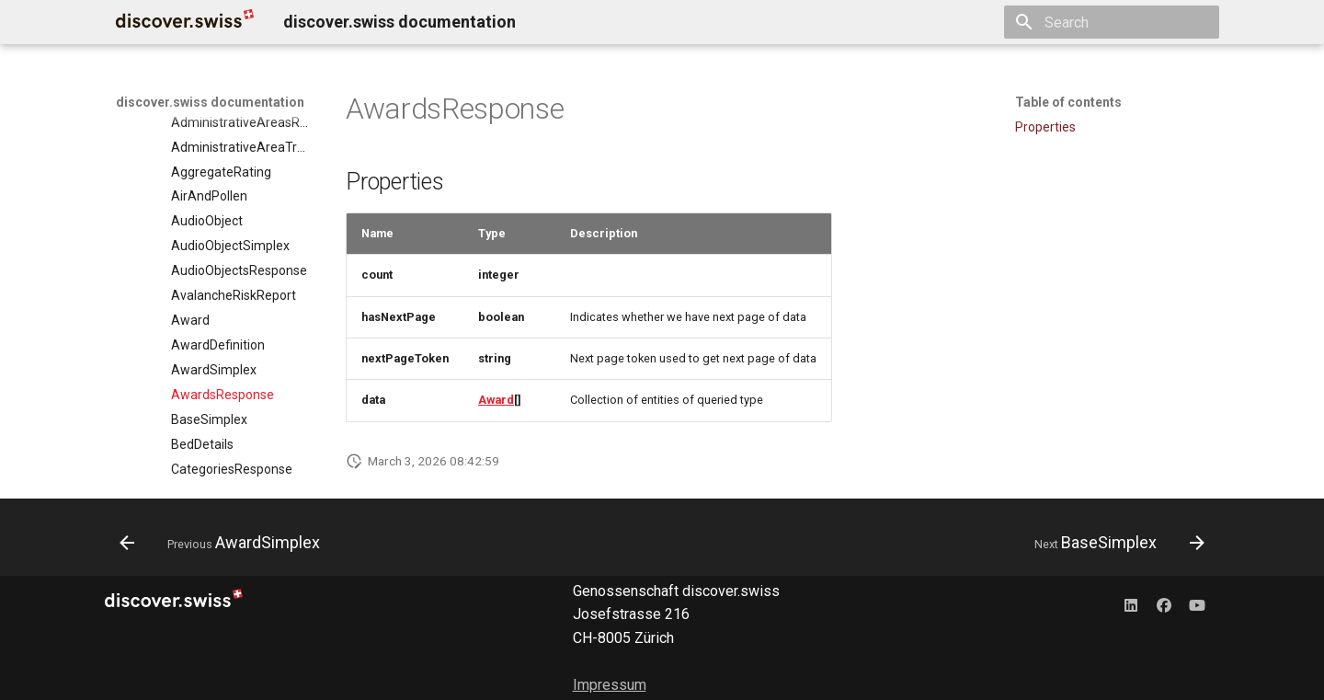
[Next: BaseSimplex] (1114, 543)
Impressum (609, 685)
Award (496, 400)
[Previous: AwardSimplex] (225, 543)
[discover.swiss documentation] (184, 22)
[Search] (1111, 22)
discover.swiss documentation (210, 102)
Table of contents (1068, 102)
